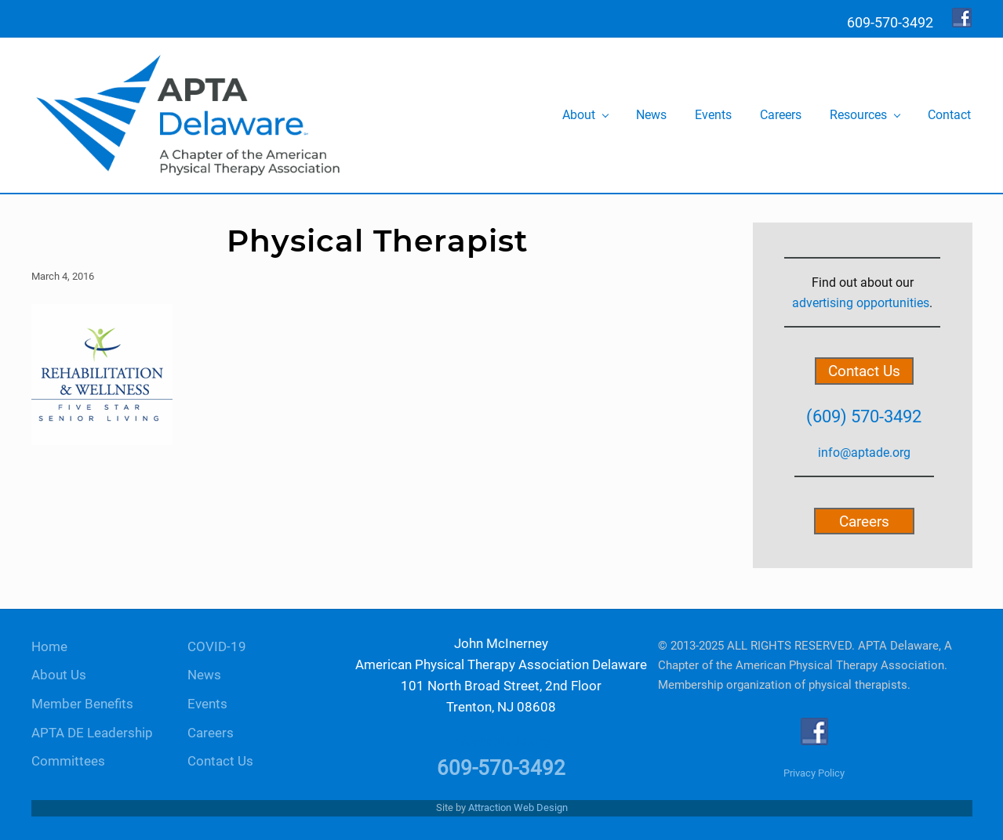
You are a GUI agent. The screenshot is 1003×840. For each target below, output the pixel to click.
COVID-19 (216, 646)
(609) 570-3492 (863, 416)
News (204, 675)
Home (49, 646)
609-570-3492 (501, 768)
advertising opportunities (860, 302)
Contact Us (864, 371)
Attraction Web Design (518, 807)
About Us (58, 675)
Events (207, 704)
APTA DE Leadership (92, 733)
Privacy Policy (814, 773)
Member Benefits (82, 704)
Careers (864, 521)
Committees (68, 761)
